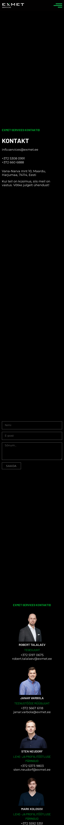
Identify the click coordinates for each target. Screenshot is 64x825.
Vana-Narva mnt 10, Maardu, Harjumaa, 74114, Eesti (24, 173)
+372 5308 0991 (13, 158)
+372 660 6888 (13, 162)
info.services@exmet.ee (20, 149)
